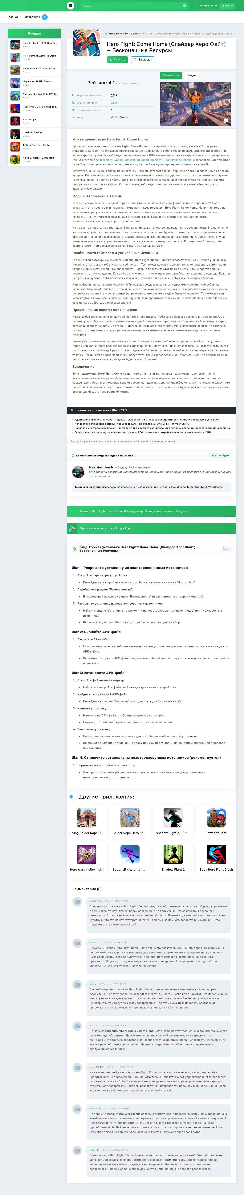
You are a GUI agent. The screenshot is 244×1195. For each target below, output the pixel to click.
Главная (13, 17)
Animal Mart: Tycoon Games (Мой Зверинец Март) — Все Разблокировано (145, 160)
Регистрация (207, 5)
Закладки (143, 59)
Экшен (115, 103)
